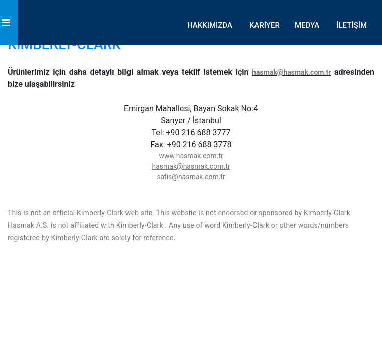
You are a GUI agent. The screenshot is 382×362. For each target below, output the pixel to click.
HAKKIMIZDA (209, 25)
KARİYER (264, 25)
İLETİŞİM (351, 25)
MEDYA (307, 25)
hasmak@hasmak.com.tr (291, 72)
